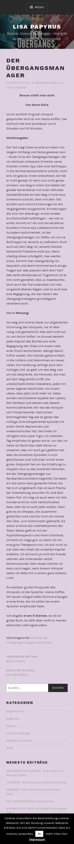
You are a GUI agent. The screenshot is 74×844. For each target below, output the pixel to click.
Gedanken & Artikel (19, 740)
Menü (39, 7)
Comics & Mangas (18, 733)
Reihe (10, 748)
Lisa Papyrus (37, 26)
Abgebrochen (15, 711)
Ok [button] (39, 833)
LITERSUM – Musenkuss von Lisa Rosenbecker (36, 782)
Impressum (37, 839)
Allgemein (12, 718)
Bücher (21, 87)
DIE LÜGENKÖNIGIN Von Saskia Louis (29, 801)
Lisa (9, 87)
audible (35, 638)
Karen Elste (44, 642)
